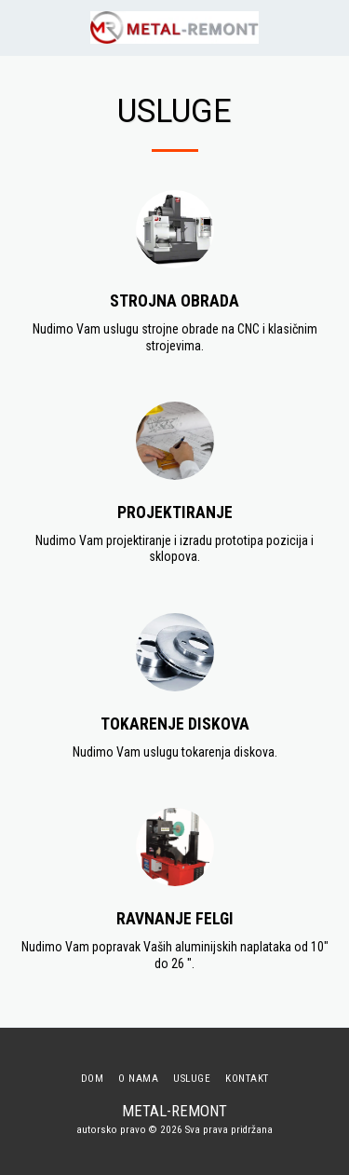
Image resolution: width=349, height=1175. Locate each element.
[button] (20, 27)
